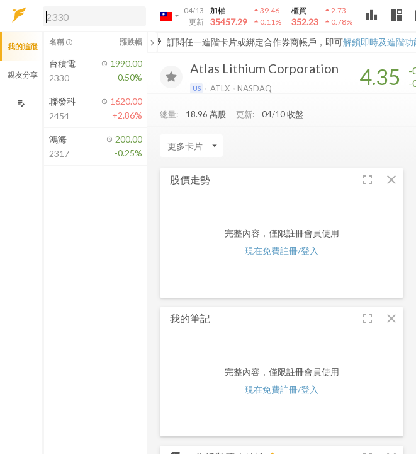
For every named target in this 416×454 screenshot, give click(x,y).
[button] (92, 16)
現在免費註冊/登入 (281, 250)
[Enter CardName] (191, 145)
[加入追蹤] (171, 77)
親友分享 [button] (23, 74)
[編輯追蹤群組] (21, 103)
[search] (94, 16)
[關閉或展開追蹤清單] (152, 42)
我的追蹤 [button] (23, 46)
